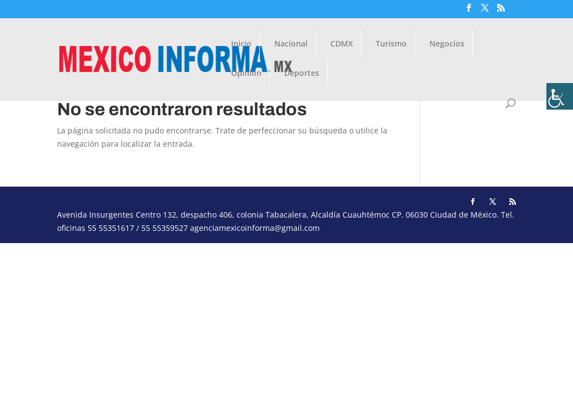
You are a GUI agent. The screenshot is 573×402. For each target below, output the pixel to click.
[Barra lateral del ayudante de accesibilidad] (559, 96)
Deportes (301, 73)
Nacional (291, 44)
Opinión (246, 73)
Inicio (241, 44)
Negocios (446, 44)
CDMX (341, 44)
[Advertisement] (286, 320)
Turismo (391, 44)
